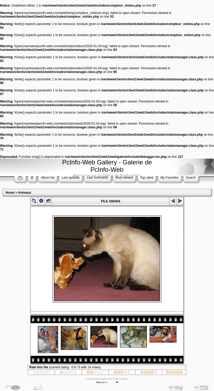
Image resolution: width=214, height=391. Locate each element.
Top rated (146, 177)
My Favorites (169, 177)
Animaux (24, 192)
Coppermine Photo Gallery (114, 379)
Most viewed (124, 177)
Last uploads (71, 177)
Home (10, 192)
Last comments (97, 177)
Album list (47, 177)
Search (191, 177)
